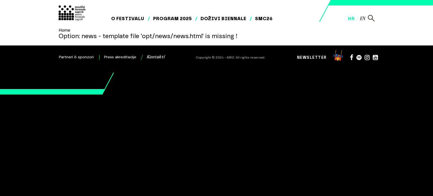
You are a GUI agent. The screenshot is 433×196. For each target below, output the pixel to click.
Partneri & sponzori (76, 57)
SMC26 (264, 18)
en (362, 19)
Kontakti (155, 57)
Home (64, 30)
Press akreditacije (120, 57)
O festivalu (127, 18)
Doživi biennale (223, 18)
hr (351, 18)
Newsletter (312, 57)
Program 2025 (172, 18)
